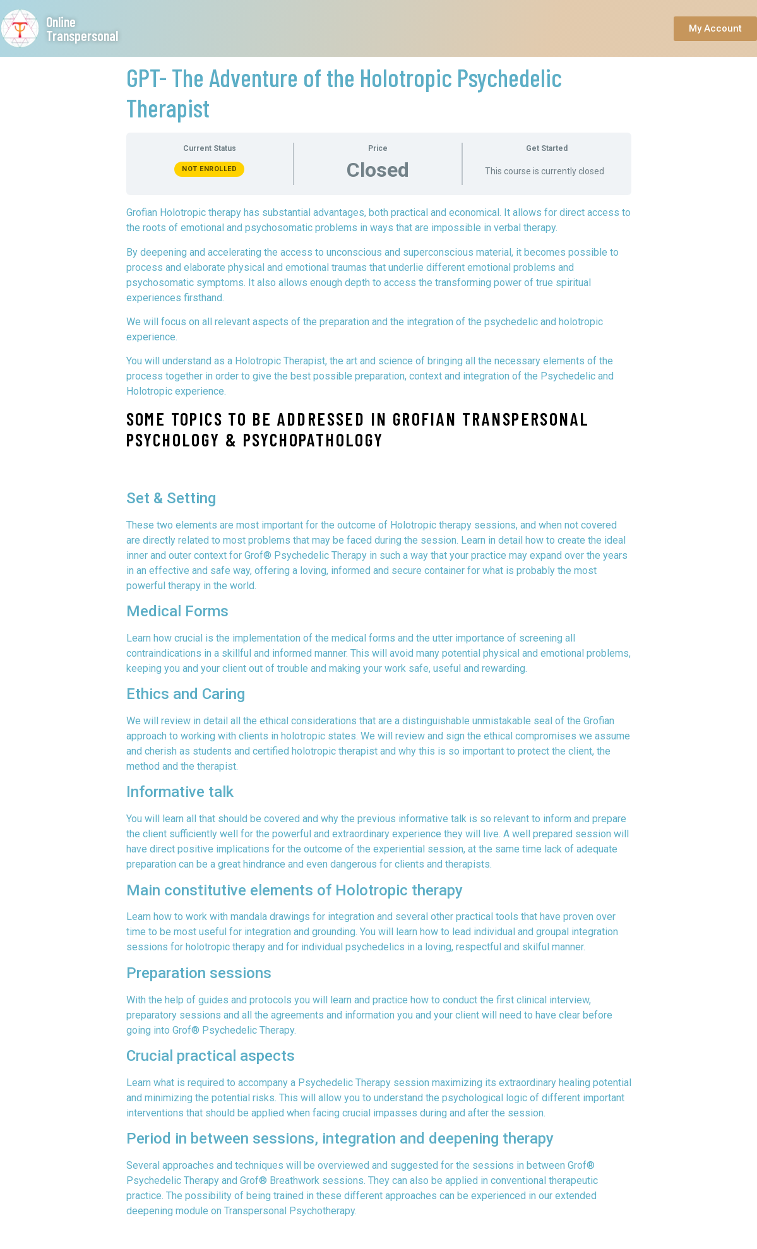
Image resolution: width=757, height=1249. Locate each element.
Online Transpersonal (82, 28)
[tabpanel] (378, 712)
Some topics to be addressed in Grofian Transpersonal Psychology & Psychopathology (358, 429)
